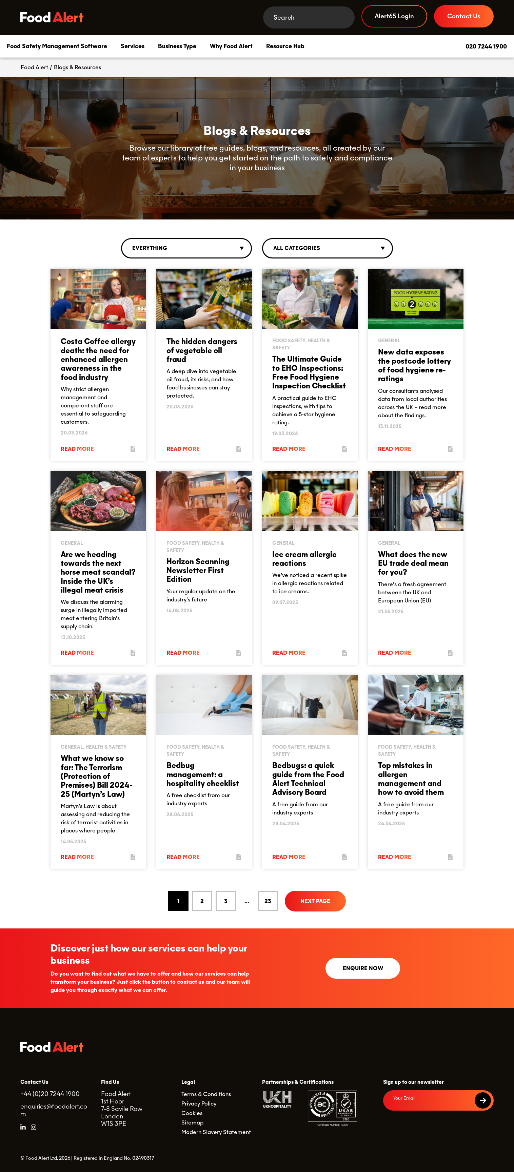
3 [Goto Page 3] (226, 901)
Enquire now (363, 968)
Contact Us (463, 16)
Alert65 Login (394, 16)
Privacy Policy (198, 1103)
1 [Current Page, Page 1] (178, 901)
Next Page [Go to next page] (315, 901)
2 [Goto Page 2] (202, 901)
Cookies (191, 1113)
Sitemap (192, 1122)
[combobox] (186, 248)
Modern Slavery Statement (216, 1132)
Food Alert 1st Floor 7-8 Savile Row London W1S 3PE (121, 1109)
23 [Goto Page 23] (267, 901)
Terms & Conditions (206, 1094)
